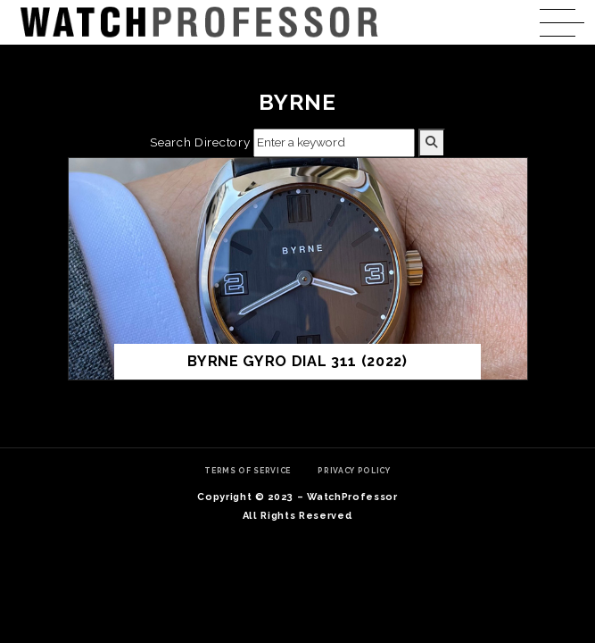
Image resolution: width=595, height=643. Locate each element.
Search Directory (200, 142)
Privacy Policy (354, 470)
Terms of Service (247, 470)
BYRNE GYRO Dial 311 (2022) (297, 361)
